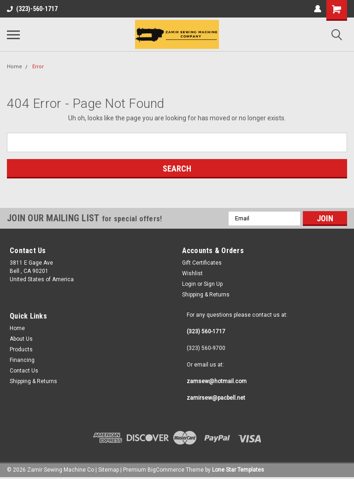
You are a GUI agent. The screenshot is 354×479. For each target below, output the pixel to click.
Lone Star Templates (238, 470)
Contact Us (24, 370)
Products (21, 349)
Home (14, 67)
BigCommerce (166, 470)
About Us (21, 339)
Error (38, 67)
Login (189, 284)
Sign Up (213, 284)
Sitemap (108, 470)
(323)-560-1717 (32, 8)
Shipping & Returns (206, 294)
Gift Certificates (202, 263)
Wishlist (192, 273)
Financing (22, 360)
